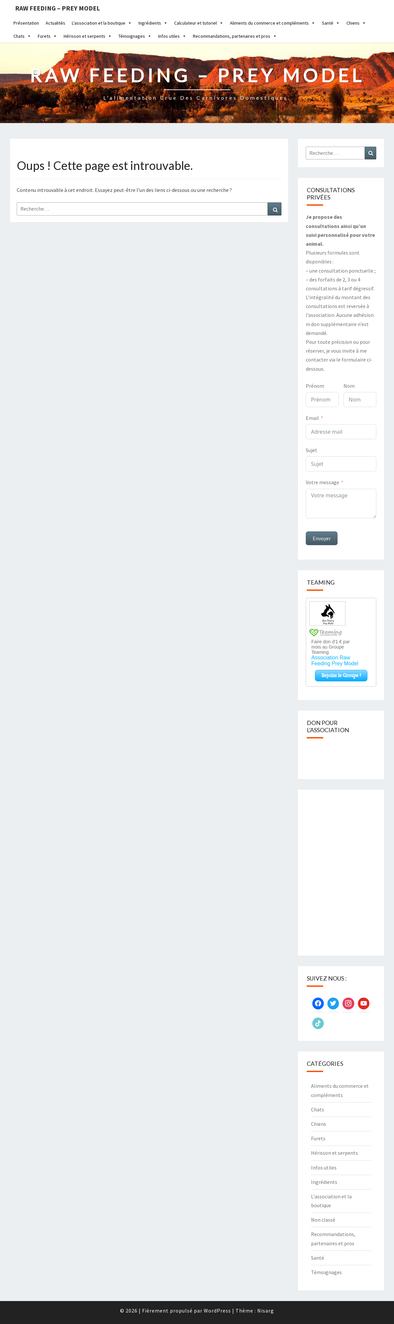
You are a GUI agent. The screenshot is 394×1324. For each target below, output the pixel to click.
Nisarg (265, 1310)
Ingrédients (153, 23)
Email (312, 418)
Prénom (315, 386)
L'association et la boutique (102, 23)
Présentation (26, 23)
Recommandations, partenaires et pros (235, 36)
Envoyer (322, 538)
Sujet (311, 450)
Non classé (323, 1219)
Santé (331, 23)
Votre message (322, 482)
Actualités (55, 23)
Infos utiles (172, 36)
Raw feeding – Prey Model (57, 8)
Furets (47, 36)
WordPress (217, 1310)
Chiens (356, 23)
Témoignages (135, 36)
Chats (22, 36)
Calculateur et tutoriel (198, 23)
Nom (349, 386)
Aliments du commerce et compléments (272, 23)
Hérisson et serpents (88, 36)
